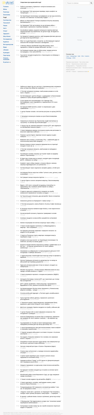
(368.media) (32, 266)
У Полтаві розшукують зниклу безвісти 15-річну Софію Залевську (40, 204)
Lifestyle (5, 50)
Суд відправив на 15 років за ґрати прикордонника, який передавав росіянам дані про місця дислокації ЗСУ (38, 323)
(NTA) (21, 113)
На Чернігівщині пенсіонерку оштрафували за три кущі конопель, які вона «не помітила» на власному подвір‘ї (40, 16)
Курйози (6, 41)
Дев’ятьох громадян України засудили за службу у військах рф (40, 307)
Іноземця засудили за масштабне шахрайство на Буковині (38, 218)
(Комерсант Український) (43, 388)
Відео (5, 47)
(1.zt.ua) (51, 42)
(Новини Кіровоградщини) (44, 329)
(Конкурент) (44, 127)
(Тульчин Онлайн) (34, 299)
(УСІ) (36, 232)
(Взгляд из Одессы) (29, 371)
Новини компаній (6, 58)
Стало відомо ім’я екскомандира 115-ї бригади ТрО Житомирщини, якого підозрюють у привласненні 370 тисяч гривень (38, 102)
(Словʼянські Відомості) (26, 309)
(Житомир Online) (30, 103)
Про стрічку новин (84, 62)
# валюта (87, 56)
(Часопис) (52, 304)
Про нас (68, 64)
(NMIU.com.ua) (44, 132)
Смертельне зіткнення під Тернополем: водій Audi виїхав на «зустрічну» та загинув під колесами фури (39, 121)
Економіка (6, 14)
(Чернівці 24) (23, 219)
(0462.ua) (50, 17)
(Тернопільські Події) (52, 122)
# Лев (82, 56)
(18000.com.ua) (33, 13)
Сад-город (6, 55)
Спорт (5, 31)
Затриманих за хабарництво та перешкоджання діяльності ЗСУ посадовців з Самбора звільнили (40, 251)
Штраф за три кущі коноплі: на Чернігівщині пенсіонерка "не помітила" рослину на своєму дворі (39, 240)
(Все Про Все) (29, 352)
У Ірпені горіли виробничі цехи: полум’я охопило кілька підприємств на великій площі (37, 356)
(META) (48, 164)
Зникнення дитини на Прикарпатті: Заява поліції (35, 200)
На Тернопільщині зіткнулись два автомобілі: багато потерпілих (40, 196)
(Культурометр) (24, 367)
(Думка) (30, 334)
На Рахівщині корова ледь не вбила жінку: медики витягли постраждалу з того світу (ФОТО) (38, 51)
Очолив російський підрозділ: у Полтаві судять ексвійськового (39, 293)
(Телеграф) (33, 93)
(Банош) (41, 38)
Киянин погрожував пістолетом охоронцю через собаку (37, 222)
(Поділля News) (56, 285)
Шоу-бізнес (7, 36)
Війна (5, 9)
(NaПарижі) (55, 47)
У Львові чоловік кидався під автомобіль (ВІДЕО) (35, 379)
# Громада (68, 58)
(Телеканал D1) (52, 97)
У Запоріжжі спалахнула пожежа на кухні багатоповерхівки (38, 116)
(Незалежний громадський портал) (35, 257)
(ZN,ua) (34, 376)
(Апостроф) (23, 398)
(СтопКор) (40, 160)
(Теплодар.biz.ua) (34, 188)
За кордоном (7, 39)
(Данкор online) (48, 177)
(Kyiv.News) (58, 223)
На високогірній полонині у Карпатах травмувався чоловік (38, 213)
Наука (5, 25)
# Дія (79, 56)
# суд (67, 56)
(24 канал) (45, 241)
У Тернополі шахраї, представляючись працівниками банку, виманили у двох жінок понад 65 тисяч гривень (38, 303)
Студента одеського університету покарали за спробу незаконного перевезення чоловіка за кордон (37, 192)
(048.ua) (28, 136)
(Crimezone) (23, 276)
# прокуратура (73, 56)
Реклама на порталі (87, 67)
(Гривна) (22, 182)
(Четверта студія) (56, 379)
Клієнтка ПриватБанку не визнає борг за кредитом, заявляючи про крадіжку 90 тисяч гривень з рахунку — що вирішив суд (39, 317)
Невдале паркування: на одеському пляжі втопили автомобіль (39, 365)
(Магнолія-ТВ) (41, 290)
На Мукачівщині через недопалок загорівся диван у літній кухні (40, 168)
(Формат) (33, 22)
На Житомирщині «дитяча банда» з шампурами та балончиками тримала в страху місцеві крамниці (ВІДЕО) (40, 96)
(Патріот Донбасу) (30, 33)
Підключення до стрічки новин (79, 64)
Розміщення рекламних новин (73, 67)
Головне (6, 6)
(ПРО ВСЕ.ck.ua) (53, 27)
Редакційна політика (81, 66)
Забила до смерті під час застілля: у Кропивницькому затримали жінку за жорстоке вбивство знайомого (40, 87)
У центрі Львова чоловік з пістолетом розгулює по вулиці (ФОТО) (40, 111)
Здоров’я (6, 33)
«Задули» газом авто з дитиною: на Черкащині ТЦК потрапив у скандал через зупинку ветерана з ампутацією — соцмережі (40, 392)
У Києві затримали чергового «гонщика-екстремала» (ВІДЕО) (39, 274)
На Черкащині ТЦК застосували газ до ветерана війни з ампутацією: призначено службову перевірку (37, 26)
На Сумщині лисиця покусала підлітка (32, 177)
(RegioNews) (32, 108)
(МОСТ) (30, 56)
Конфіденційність (70, 66)
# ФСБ (73, 58)
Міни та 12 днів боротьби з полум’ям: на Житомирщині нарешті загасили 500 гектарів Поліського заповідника (40, 41)
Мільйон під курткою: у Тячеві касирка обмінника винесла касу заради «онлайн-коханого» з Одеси (39, 270)
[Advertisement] (38, 71)
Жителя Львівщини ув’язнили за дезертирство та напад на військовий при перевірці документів (38, 261)
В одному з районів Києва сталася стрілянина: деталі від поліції (40, 396)
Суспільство (7, 20)
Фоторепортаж (8, 44)
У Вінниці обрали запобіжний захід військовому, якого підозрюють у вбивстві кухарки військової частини (37, 46)
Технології (6, 22)
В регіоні (6, 62)
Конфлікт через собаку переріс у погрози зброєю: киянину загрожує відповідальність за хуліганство (38, 163)
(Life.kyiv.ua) (42, 357)
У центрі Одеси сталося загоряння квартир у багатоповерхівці (39, 180)
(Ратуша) (22, 215)
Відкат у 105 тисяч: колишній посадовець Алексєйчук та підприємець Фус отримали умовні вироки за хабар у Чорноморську (37, 186)
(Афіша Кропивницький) (51, 88)
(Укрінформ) (56, 324)
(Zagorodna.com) (40, 313)
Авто (4, 28)
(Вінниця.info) (30, 8)
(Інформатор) (31, 248)
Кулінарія (6, 52)
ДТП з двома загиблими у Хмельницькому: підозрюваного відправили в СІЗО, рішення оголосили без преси (38, 284)
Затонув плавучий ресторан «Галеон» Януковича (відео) (38, 346)
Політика (6, 12)
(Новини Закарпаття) (46, 52)
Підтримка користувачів (72, 62)
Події (5, 17)
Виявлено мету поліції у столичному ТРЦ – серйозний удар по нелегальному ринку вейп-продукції (39, 140)
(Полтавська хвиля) (30, 150)
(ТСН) (59, 393)
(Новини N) (34, 338)
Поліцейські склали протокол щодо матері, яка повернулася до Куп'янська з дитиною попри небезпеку (40, 342)
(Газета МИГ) (23, 118)
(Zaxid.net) (44, 252)
